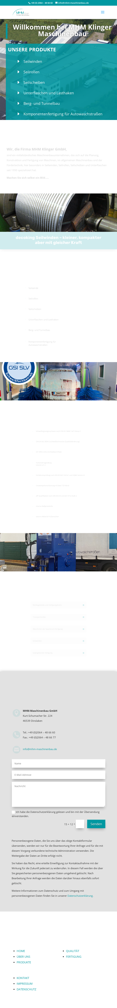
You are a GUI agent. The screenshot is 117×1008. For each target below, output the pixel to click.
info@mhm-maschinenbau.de (40, 749)
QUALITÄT (72, 951)
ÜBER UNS (23, 957)
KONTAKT (23, 978)
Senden (96, 824)
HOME (21, 951)
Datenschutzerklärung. (80, 895)
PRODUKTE (24, 962)
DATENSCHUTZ (26, 989)
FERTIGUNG (73, 957)
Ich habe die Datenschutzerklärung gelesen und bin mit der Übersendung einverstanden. (56, 814)
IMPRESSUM (24, 984)
